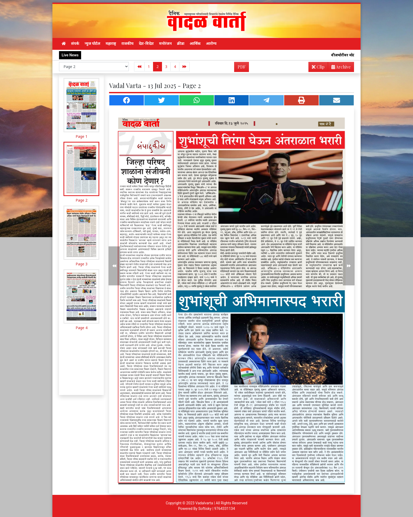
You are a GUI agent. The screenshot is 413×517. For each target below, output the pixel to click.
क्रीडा (180, 43)
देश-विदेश (146, 43)
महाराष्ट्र (111, 43)
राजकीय (127, 43)
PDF (241, 67)
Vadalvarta (204, 503)
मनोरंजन (165, 43)
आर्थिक (195, 43)
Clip (318, 67)
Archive (339, 68)
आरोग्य (211, 43)
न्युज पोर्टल (92, 43)
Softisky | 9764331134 (216, 508)
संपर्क (75, 43)
